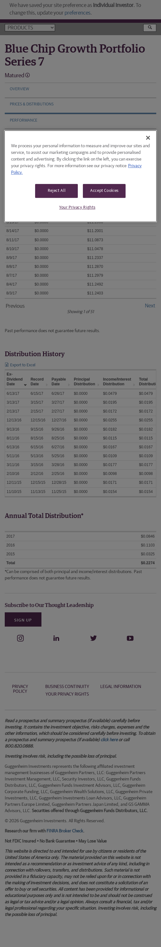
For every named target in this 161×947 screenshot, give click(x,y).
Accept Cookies (104, 191)
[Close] (148, 138)
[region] (80, 176)
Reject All (57, 191)
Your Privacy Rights (77, 207)
